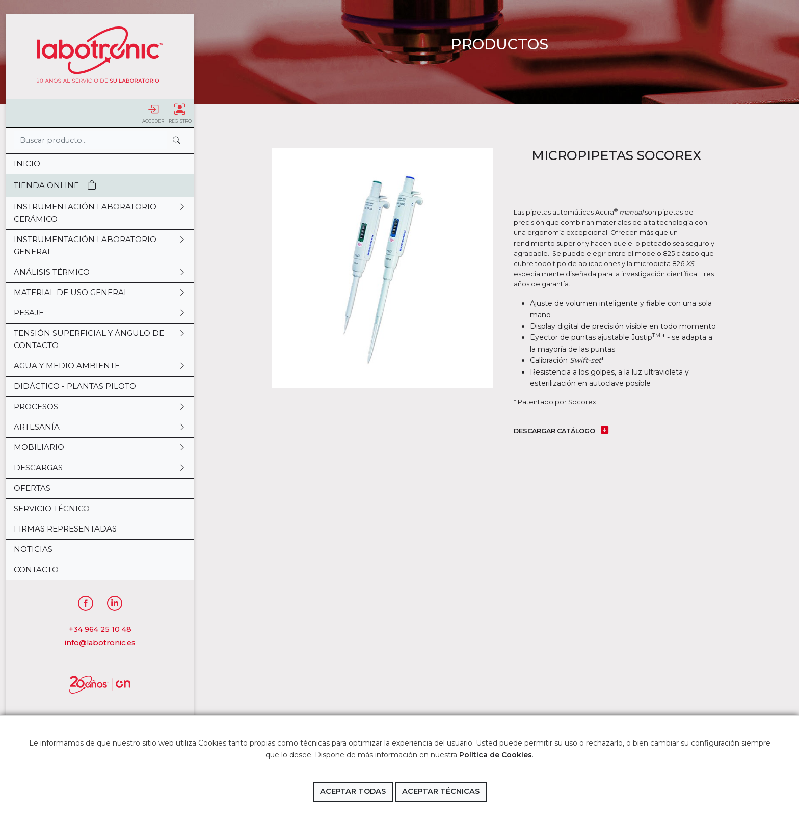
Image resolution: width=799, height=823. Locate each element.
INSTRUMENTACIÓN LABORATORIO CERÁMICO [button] (100, 213)
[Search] (90, 140)
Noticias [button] (33, 549)
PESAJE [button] (100, 313)
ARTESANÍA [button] (100, 427)
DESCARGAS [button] (100, 468)
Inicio (27, 163)
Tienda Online (55, 185)
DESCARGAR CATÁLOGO (561, 431)
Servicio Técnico (52, 508)
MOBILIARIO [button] (100, 447)
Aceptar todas (353, 791)
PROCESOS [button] (100, 407)
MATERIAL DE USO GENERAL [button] (100, 292)
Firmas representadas (65, 529)
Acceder (153, 113)
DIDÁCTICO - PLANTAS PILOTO (75, 386)
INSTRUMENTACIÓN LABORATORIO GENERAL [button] (100, 245)
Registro (180, 113)
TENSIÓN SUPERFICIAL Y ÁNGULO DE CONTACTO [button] (100, 339)
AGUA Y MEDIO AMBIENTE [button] (100, 366)
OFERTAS (32, 488)
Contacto (36, 569)
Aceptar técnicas (441, 791)
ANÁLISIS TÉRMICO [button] (100, 272)
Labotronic (100, 54)
